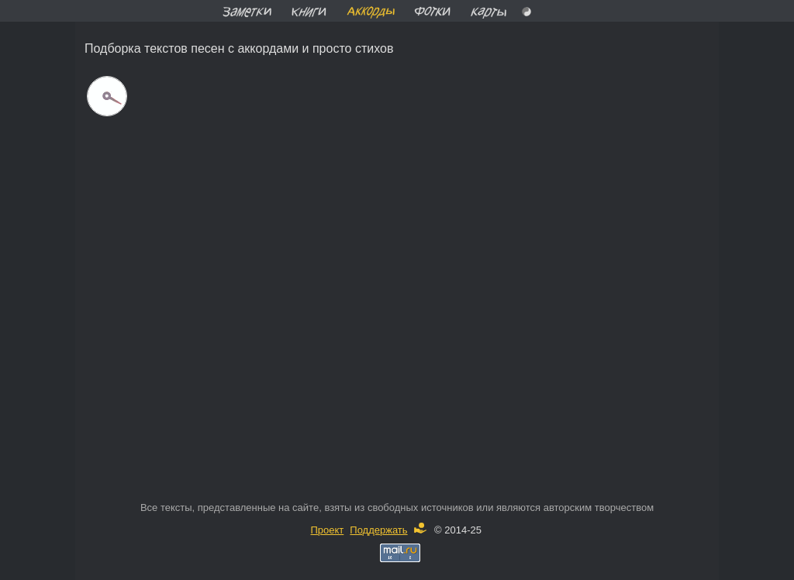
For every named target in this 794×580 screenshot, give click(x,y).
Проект (326, 530)
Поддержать (388, 530)
